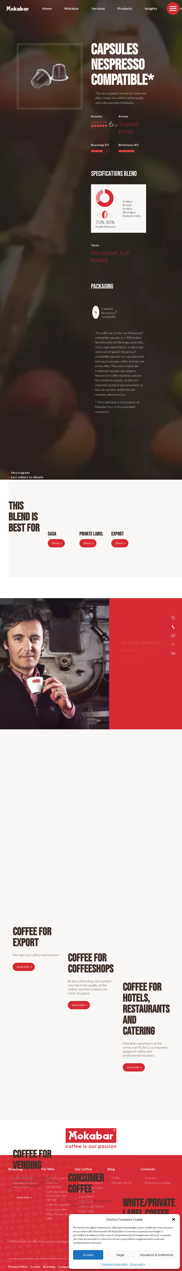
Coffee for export (32, 937)
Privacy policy (137, 1264)
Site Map (49, 1266)
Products (125, 8)
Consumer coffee (86, 1183)
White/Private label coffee (149, 1208)
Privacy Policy (18, 1266)
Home (47, 8)
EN (173, 653)
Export (117, 533)
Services (98, 8)
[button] (173, 1219)
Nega (120, 1255)
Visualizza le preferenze (156, 1255)
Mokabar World (122, 1182)
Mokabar (71, 8)
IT (173, 644)
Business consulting (157, 1182)
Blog (111, 1168)
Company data (68, 1266)
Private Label (91, 533)
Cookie (35, 1266)
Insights (151, 8)
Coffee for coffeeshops (90, 963)
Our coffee (83, 1168)
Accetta (88, 1255)
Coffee (116, 1177)
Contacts (148, 1168)
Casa (52, 533)
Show (55, 542)
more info (133, 1067)
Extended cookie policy (115, 1264)
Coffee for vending (32, 1159)
